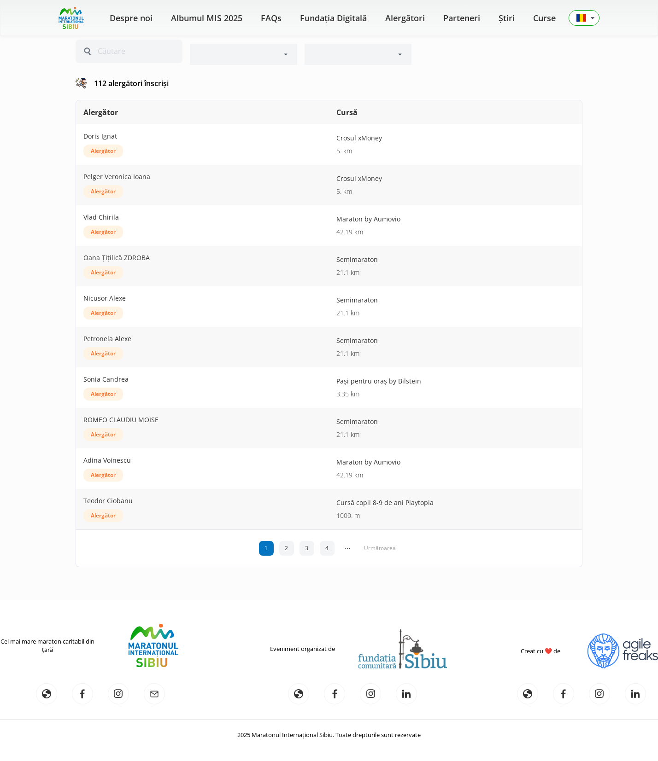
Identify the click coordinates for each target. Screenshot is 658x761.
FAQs (271, 17)
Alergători (405, 17)
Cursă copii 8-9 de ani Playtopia (385, 502)
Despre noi (131, 17)
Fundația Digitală (333, 17)
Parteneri (461, 17)
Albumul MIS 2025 (206, 17)
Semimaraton (357, 259)
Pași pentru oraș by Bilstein (378, 381)
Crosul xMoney (359, 138)
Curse (544, 17)
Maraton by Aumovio (368, 219)
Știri (507, 17)
